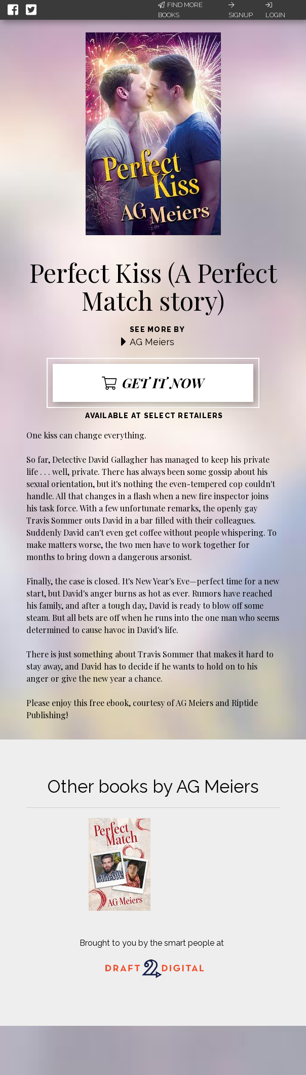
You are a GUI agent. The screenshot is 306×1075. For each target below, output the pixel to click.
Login (275, 10)
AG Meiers (152, 342)
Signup (240, 10)
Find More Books (180, 10)
